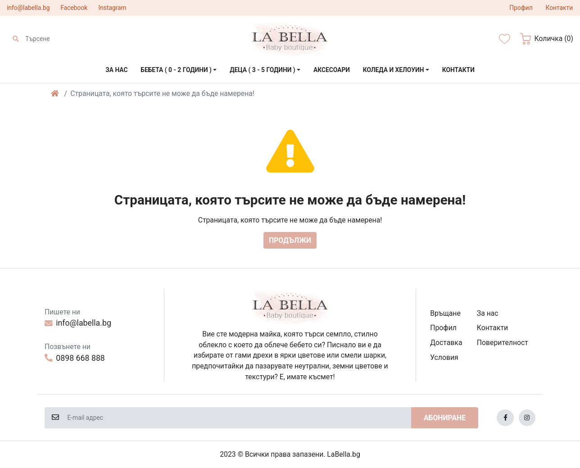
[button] (546, 39)
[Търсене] (65, 38)
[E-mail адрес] (238, 417)
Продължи (290, 240)
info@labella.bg (28, 7)
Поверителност (502, 342)
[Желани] (504, 39)
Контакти (492, 327)
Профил (443, 327)
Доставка (446, 342)
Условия (444, 357)
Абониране (445, 417)
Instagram (112, 7)
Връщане (445, 313)
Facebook (73, 7)
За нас (487, 313)
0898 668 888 (75, 358)
